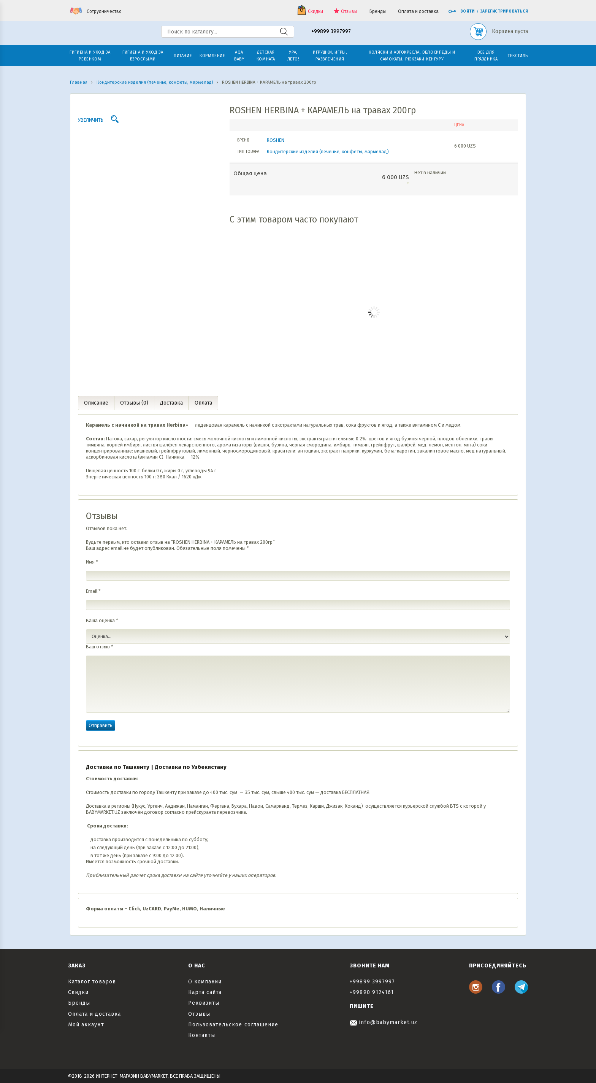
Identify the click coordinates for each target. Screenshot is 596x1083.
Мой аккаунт (86, 1024)
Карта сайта (205, 992)
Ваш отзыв (99, 646)
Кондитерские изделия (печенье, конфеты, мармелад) (328, 151)
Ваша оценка (102, 620)
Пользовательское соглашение (233, 1024)
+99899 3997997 (331, 31)
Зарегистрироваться (504, 11)
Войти (461, 11)
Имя (92, 562)
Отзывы (349, 11)
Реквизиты (203, 1003)
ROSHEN (275, 140)
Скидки (315, 11)
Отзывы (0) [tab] (134, 403)
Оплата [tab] (203, 403)
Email (93, 591)
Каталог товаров (92, 981)
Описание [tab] (96, 403)
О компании (205, 981)
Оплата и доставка (418, 11)
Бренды (377, 11)
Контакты (201, 1035)
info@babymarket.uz (383, 1022)
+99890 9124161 (372, 992)
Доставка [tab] (171, 403)
